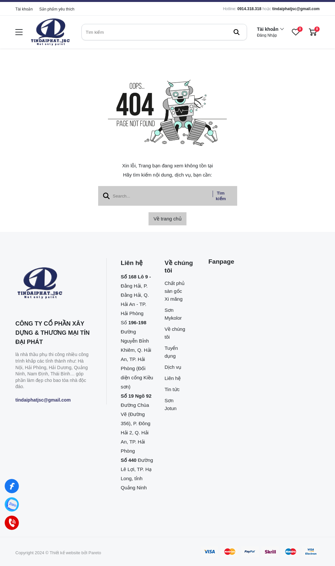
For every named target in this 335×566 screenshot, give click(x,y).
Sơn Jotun (171, 404)
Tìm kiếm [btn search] (221, 196)
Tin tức (172, 389)
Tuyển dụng (171, 352)
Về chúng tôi (175, 333)
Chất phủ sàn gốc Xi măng (175, 291)
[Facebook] (11, 486)
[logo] (50, 32)
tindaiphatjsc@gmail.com (296, 9)
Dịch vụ (173, 367)
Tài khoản (24, 9)
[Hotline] (11, 522)
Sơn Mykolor (173, 314)
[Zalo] (11, 504)
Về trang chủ (167, 218)
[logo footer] (53, 283)
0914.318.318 (249, 9)
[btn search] (236, 32)
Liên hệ (173, 378)
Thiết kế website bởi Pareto (75, 552)
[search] (164, 32)
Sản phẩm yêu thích (56, 9)
